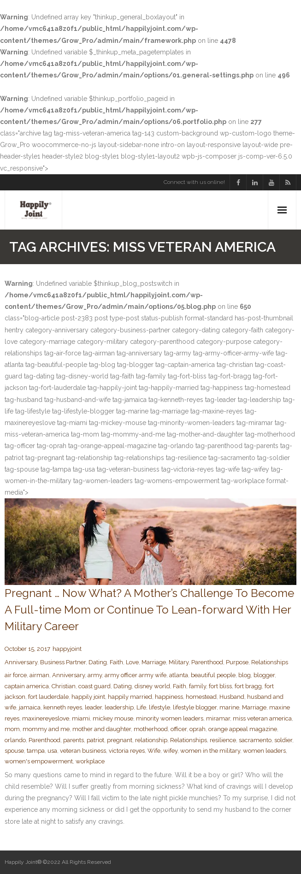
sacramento (255, 740)
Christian (64, 686)
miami (81, 718)
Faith (116, 662)
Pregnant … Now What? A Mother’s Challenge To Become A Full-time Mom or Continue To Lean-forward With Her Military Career (149, 609)
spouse (14, 750)
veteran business (83, 750)
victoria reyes (127, 750)
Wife (154, 750)
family (197, 686)
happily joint (88, 696)
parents (73, 740)
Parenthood (207, 662)
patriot (95, 740)
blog (244, 675)
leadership (119, 707)
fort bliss (220, 686)
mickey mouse (113, 718)
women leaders (264, 750)
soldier (283, 740)
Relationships (269, 662)
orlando (15, 740)
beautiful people (213, 675)
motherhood (151, 729)
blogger (264, 675)
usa (52, 750)
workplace (90, 761)
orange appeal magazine (242, 729)
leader (93, 707)
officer (179, 729)
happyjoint (67, 648)
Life (141, 707)
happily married (130, 696)
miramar (218, 718)
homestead (201, 696)
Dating (98, 662)
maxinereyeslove (45, 718)
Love (132, 662)
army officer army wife (135, 675)
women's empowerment (39, 761)
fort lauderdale (48, 696)
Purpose (237, 662)
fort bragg (248, 686)
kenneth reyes (62, 707)
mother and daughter (101, 729)
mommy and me (46, 729)
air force (16, 675)
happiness (169, 696)
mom (12, 729)
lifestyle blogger (195, 707)
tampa (36, 750)
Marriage (154, 662)
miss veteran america (262, 718)
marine (229, 707)
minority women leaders (169, 718)
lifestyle (159, 707)
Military (179, 662)
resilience (223, 740)
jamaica (30, 707)
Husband (231, 696)
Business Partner (63, 662)
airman (39, 675)
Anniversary (21, 662)
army (95, 675)
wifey (170, 750)
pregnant (119, 740)
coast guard (94, 686)
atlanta (178, 675)
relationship (151, 740)
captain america (27, 686)
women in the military (210, 750)
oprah (197, 729)
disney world (152, 686)
